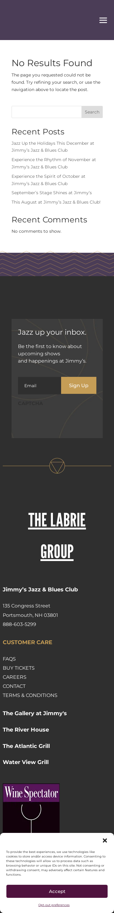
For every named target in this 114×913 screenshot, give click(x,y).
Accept (57, 891)
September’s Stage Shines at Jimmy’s (52, 192)
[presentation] (64, 422)
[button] (105, 840)
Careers (14, 677)
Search (92, 112)
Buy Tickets (19, 668)
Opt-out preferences (54, 905)
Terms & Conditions (30, 695)
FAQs (9, 659)
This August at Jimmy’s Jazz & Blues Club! (56, 202)
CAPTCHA (30, 403)
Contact (14, 686)
